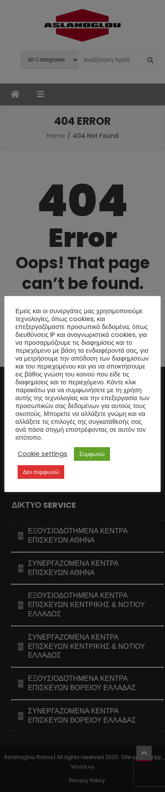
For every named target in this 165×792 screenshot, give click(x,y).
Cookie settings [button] (42, 454)
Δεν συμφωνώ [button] (41, 472)
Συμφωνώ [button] (92, 454)
